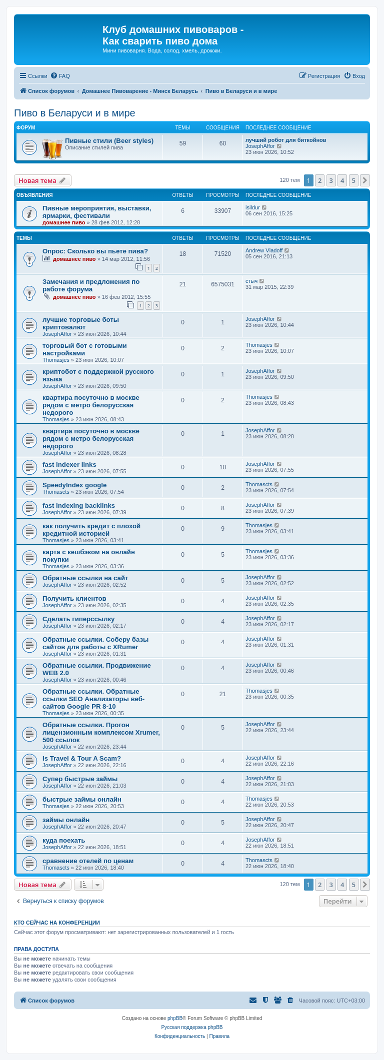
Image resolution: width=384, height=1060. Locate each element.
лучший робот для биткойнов (286, 140)
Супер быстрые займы (80, 779)
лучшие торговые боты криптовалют (80, 323)
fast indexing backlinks (78, 505)
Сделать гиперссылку (78, 619)
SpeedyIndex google (74, 485)
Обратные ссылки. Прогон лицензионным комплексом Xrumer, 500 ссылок (101, 732)
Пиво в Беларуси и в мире (75, 112)
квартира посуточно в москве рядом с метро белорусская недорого (91, 405)
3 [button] (331, 180)
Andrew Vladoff (264, 250)
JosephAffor (260, 146)
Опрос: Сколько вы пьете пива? (95, 251)
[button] (365, 180)
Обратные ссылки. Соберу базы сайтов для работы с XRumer (95, 643)
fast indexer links (69, 464)
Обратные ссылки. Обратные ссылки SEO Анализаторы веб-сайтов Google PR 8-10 (93, 699)
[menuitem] (60, 76)
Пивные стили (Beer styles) (109, 140)
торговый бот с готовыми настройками (84, 349)
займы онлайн (66, 820)
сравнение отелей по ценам (88, 861)
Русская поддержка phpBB (191, 1027)
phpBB (175, 1018)
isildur (253, 207)
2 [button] (320, 180)
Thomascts (56, 492)
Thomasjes (56, 360)
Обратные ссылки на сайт (85, 578)
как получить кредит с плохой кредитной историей (91, 529)
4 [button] (342, 180)
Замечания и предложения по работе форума (91, 285)
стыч (252, 281)
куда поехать (63, 840)
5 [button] (354, 180)
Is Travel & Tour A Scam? (81, 758)
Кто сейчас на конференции (57, 923)
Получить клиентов (74, 598)
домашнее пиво (64, 222)
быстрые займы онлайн (82, 799)
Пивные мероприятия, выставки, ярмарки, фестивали (97, 211)
